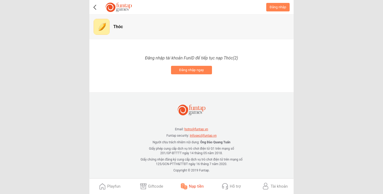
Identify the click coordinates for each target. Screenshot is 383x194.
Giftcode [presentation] (155, 186)
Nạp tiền (196, 186)
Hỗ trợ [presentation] (235, 186)
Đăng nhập (278, 7)
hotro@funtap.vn (196, 129)
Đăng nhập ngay (191, 70)
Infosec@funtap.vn (203, 135)
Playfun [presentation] (113, 186)
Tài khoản (279, 186)
